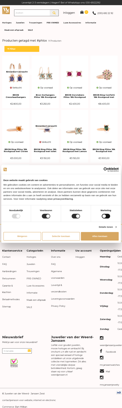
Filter (11, 49)
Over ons (55, 257)
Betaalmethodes (11, 299)
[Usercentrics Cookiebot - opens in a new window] (106, 169)
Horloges (7, 23)
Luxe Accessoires (72, 23)
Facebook (108, 352)
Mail (105, 371)
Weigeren (22, 236)
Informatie (90, 23)
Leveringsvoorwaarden (63, 299)
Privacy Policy (58, 306)
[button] (117, 20)
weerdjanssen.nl (59, 374)
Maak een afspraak (13, 30)
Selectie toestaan (61, 236)
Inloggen (69, 12)
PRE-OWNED (53, 23)
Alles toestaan (99, 236)
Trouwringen (35, 23)
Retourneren (8, 278)
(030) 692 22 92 (105, 13)
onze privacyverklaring (60, 199)
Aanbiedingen (9, 271)
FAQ (4, 264)
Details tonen (106, 227)
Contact (6, 257)
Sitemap (6, 306)
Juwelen (20, 23)
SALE (30, 30)
